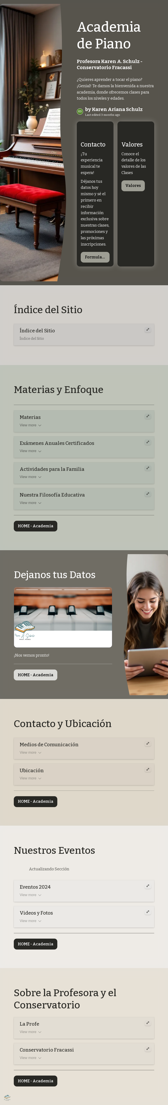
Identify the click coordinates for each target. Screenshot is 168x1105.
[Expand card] (147, 331)
